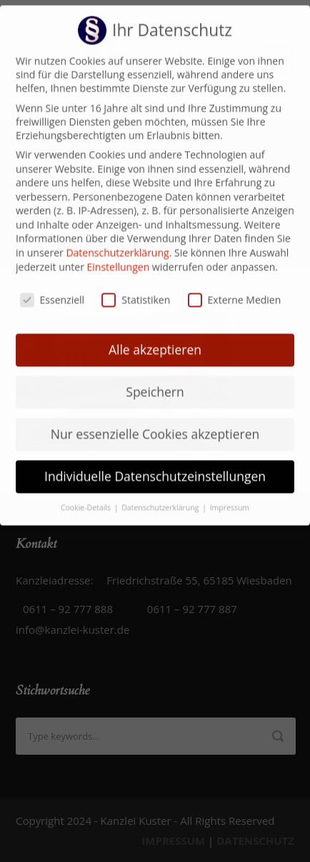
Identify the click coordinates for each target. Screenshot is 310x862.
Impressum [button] (229, 498)
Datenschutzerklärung (117, 243)
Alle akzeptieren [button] (155, 339)
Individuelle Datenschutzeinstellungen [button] (155, 466)
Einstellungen (118, 257)
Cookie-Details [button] (87, 498)
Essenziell (52, 289)
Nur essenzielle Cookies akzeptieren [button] (155, 424)
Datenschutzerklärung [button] (161, 498)
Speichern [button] (155, 382)
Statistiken (135, 289)
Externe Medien (234, 289)
